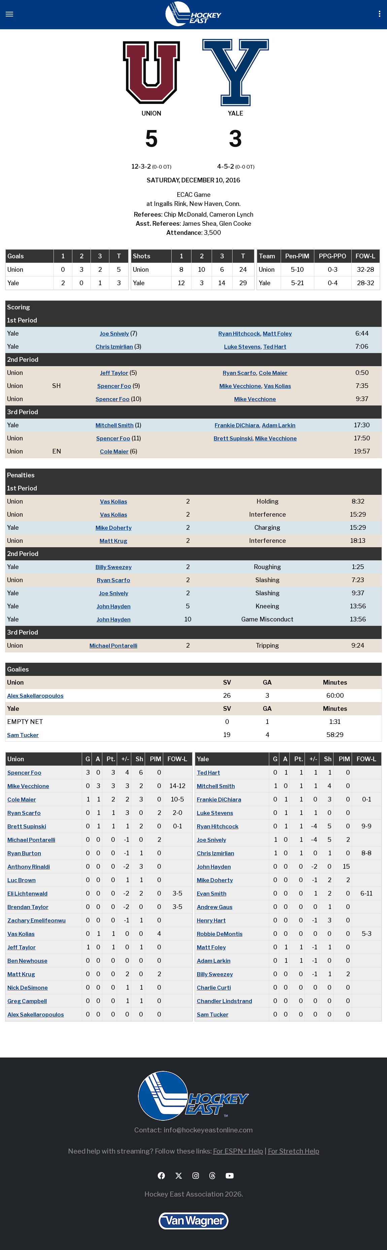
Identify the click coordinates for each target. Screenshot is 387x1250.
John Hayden (115, 606)
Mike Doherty (115, 527)
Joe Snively (112, 333)
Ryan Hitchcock (238, 333)
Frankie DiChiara (236, 425)
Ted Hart (276, 346)
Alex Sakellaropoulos (36, 695)
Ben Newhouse (29, 960)
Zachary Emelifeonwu (38, 920)
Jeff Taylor (112, 372)
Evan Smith (213, 893)
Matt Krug (115, 540)
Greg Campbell (28, 1000)
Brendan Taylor (28, 906)
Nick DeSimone (29, 987)
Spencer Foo (112, 385)
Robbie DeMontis (222, 933)
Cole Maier (274, 372)
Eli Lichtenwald (28, 893)
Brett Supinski (231, 438)
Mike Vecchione (239, 385)
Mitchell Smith (112, 425)
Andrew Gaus (216, 906)
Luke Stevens (241, 346)
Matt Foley (279, 333)
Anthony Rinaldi (29, 866)
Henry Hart (213, 920)
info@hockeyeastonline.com (208, 1130)
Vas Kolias (279, 385)
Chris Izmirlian (112, 346)
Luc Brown (22, 879)
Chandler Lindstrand (225, 1000)
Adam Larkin (279, 425)
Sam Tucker (23, 734)
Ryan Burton (25, 853)
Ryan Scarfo (238, 372)
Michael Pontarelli (115, 645)
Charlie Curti (214, 987)
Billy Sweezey (115, 566)
